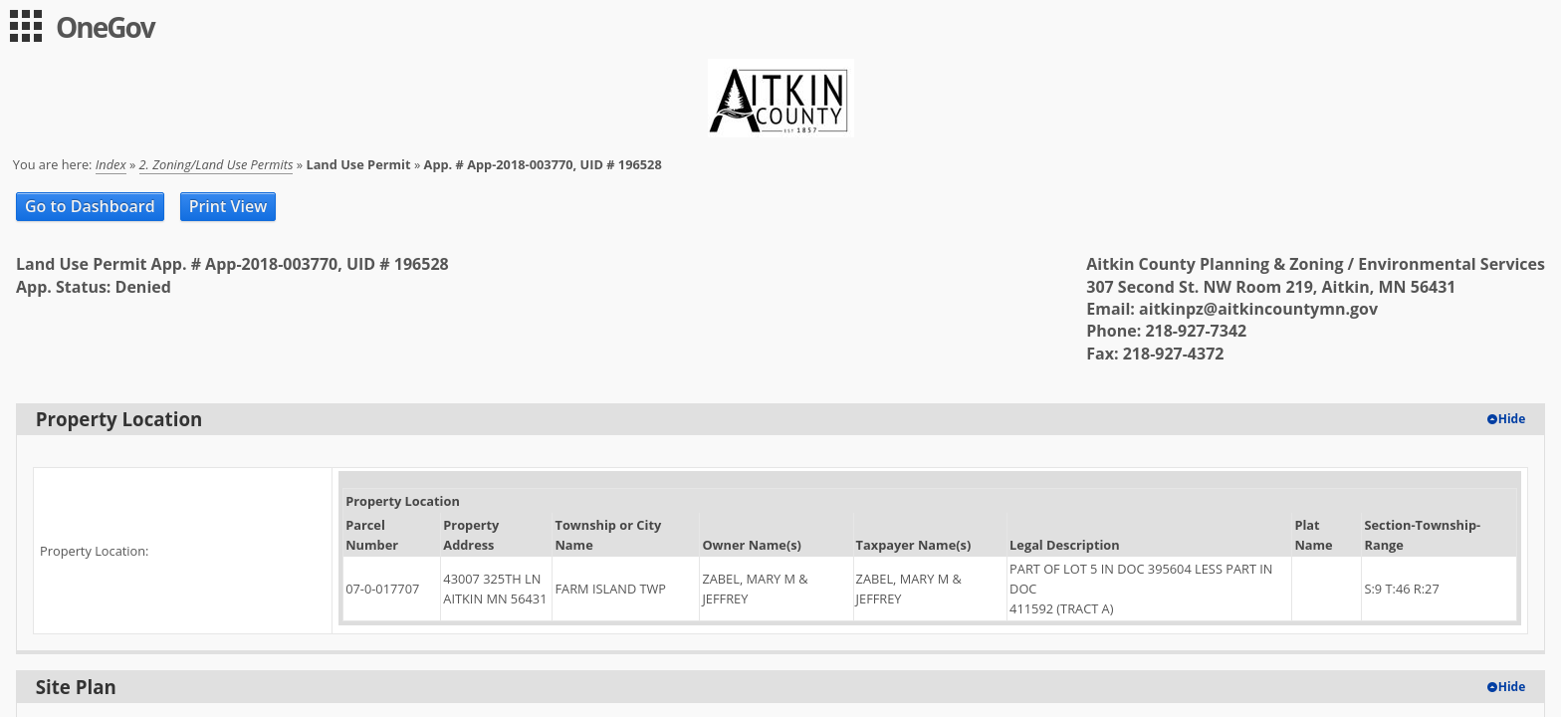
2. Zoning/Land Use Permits (216, 164)
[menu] (26, 26)
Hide (1512, 418)
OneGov (105, 27)
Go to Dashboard (90, 206)
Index (111, 164)
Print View (228, 206)
